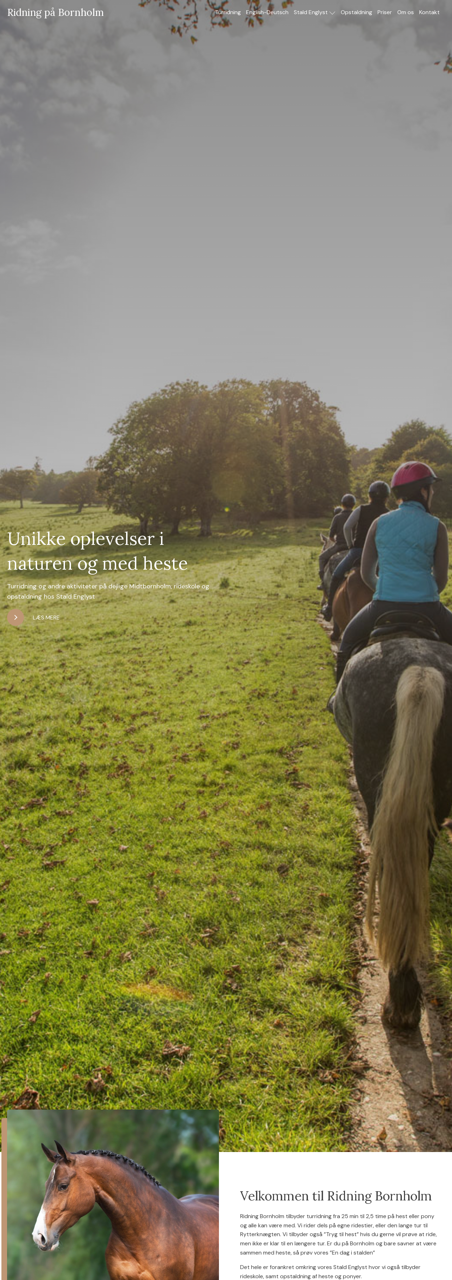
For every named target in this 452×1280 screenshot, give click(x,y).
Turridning (228, 12)
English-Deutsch (267, 12)
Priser (384, 12)
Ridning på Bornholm (55, 12)
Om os (405, 12)
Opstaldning (356, 12)
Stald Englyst (314, 12)
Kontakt (429, 12)
